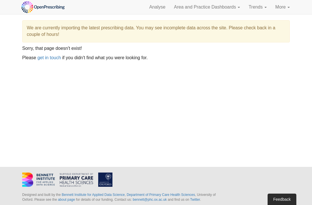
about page (66, 200)
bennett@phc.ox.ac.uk (150, 200)
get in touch (49, 57)
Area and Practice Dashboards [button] (207, 7)
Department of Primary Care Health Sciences (161, 195)
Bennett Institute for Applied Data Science (93, 195)
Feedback (282, 199)
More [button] (282, 7)
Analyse (157, 7)
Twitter (195, 200)
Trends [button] (258, 7)
